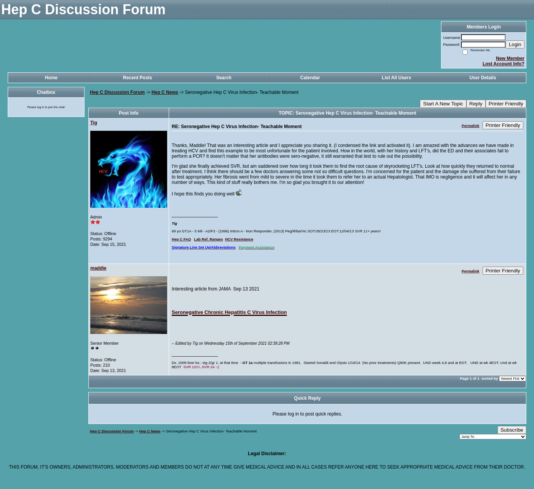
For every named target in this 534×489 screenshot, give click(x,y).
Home (51, 77)
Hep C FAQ (181, 239)
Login (515, 44)
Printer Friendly (506, 104)
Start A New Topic (443, 104)
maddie (98, 268)
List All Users (396, 77)
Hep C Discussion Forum (117, 92)
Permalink (470, 126)
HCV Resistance (239, 239)
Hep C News (164, 92)
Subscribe (512, 430)
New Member (510, 58)
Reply (476, 104)
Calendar (310, 77)
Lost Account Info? (503, 64)
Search (224, 77)
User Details (482, 77)
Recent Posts (137, 77)
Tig (93, 122)
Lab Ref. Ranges (208, 239)
